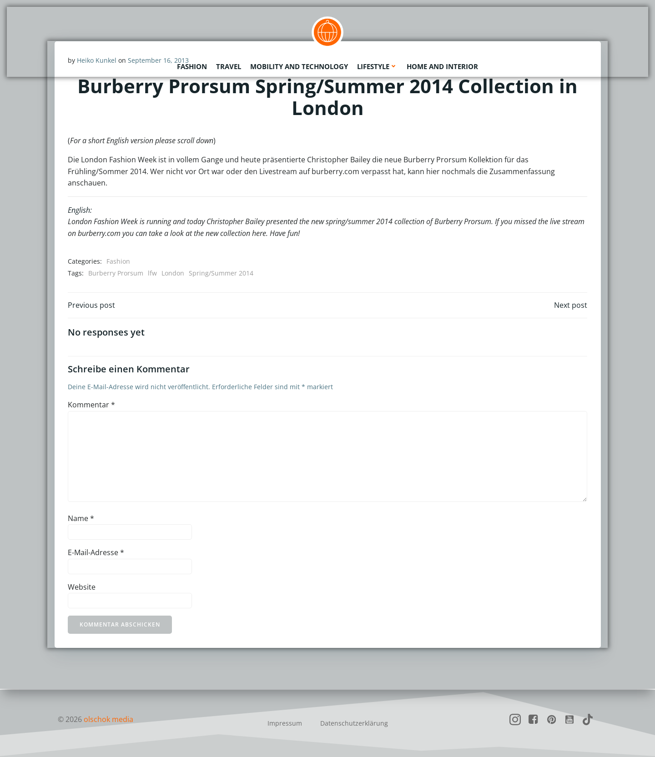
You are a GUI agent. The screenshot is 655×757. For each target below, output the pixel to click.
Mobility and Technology (299, 65)
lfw (152, 273)
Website (82, 587)
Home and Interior (442, 65)
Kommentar (91, 406)
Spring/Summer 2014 (221, 273)
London (172, 273)
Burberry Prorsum (115, 273)
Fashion (192, 65)
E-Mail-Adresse (96, 553)
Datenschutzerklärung (354, 723)
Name (81, 519)
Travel (228, 65)
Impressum (284, 723)
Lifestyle (377, 65)
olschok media (108, 719)
